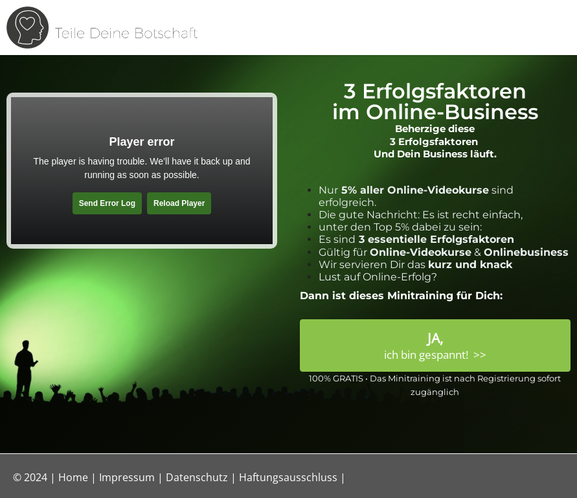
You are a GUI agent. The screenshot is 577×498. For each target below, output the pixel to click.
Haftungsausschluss (288, 477)
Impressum (127, 477)
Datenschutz (197, 477)
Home (73, 477)
